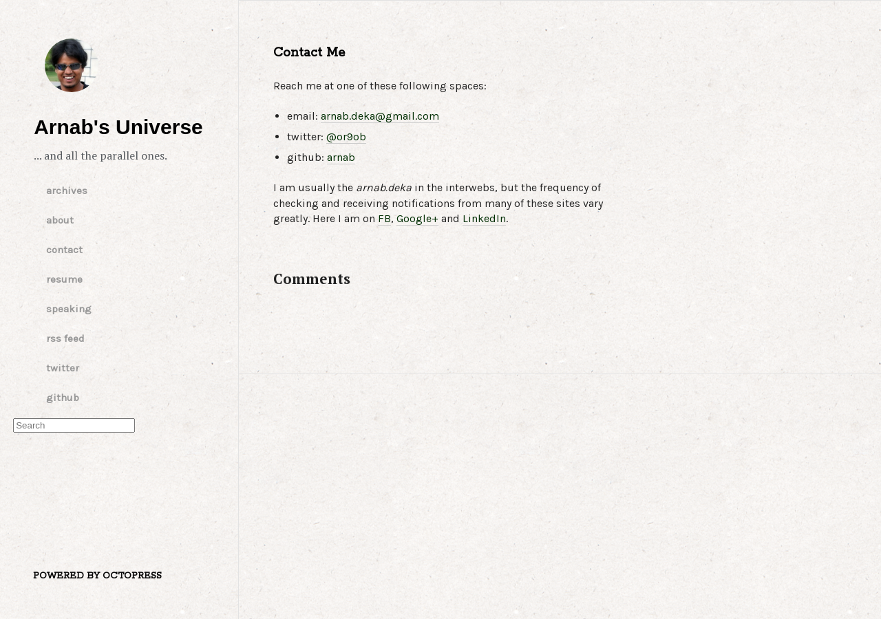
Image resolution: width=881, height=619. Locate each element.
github (62, 397)
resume (64, 279)
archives (66, 190)
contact (64, 249)
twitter (62, 368)
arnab (341, 157)
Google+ (417, 218)
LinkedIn (484, 218)
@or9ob (346, 136)
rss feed (65, 338)
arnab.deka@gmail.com (380, 115)
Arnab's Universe (71, 65)
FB (384, 218)
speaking (69, 309)
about (60, 220)
